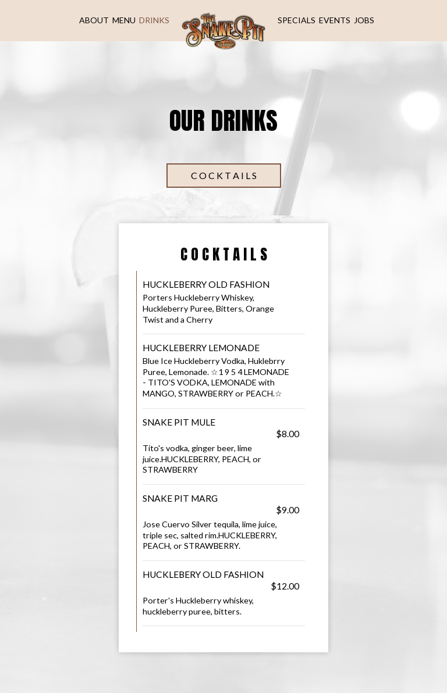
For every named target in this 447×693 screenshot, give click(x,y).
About (94, 20)
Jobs (364, 20)
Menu (124, 20)
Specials (296, 20)
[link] (223, 30)
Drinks (154, 20)
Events (334, 20)
